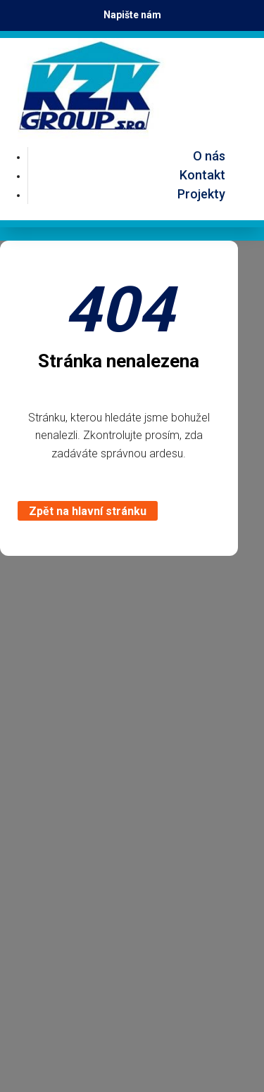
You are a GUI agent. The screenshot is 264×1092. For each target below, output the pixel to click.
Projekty (201, 193)
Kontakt (202, 174)
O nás (209, 155)
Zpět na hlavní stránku (87, 511)
